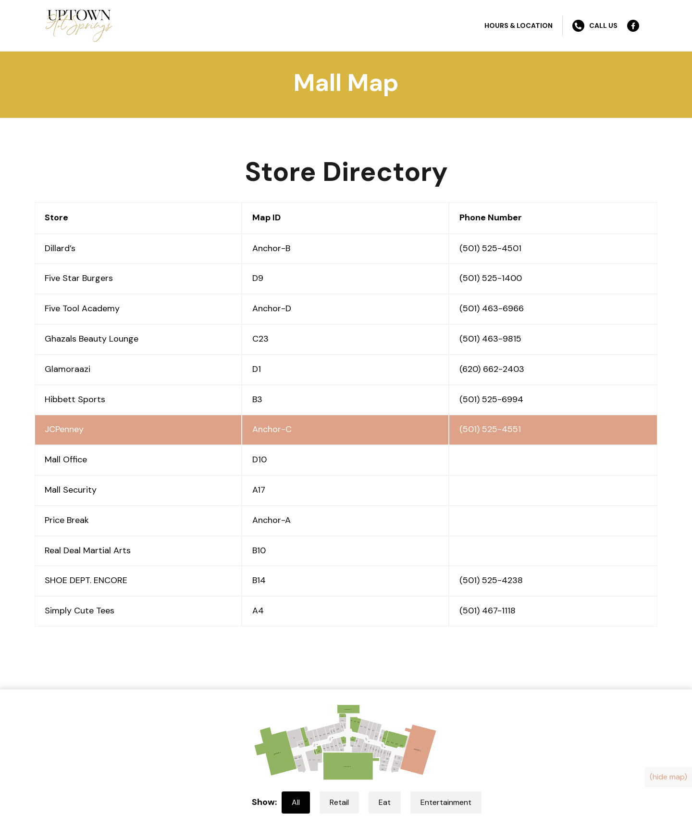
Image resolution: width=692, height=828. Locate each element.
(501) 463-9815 (490, 338)
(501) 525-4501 (490, 248)
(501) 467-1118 (487, 610)
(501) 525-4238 (491, 580)
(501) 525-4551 (490, 429)
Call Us (595, 26)
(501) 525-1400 (490, 278)
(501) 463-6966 (491, 308)
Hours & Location (518, 25)
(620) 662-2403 (491, 369)
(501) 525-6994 (491, 399)
